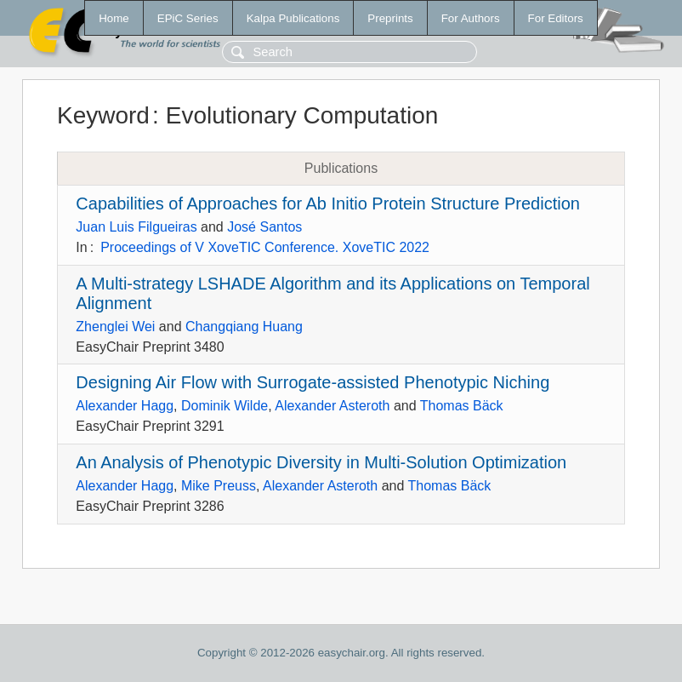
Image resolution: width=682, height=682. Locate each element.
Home (114, 18)
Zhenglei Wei (115, 326)
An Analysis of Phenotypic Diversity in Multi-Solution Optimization (321, 462)
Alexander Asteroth (332, 405)
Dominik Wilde (224, 405)
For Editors (555, 18)
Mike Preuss (218, 486)
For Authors (470, 18)
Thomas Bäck (461, 405)
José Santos (264, 227)
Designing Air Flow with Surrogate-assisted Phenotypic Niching (312, 382)
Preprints (389, 18)
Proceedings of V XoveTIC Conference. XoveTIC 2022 (264, 247)
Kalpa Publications (293, 18)
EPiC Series (188, 18)
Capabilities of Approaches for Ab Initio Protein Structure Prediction (328, 203)
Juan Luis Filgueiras (136, 227)
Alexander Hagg (124, 405)
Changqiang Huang (244, 326)
